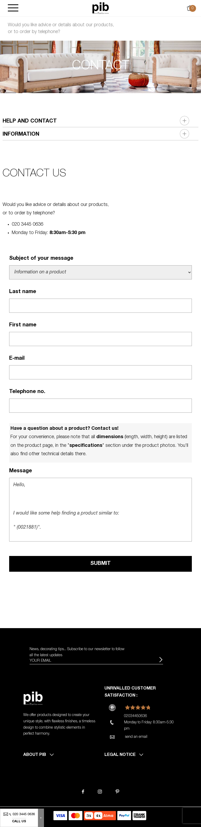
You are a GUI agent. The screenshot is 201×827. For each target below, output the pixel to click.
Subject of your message (41, 258)
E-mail (17, 358)
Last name (22, 292)
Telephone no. (27, 392)
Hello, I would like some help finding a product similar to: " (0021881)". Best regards (100, 510)
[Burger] (13, 8)
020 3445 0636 (27, 224)
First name (22, 325)
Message (20, 471)
